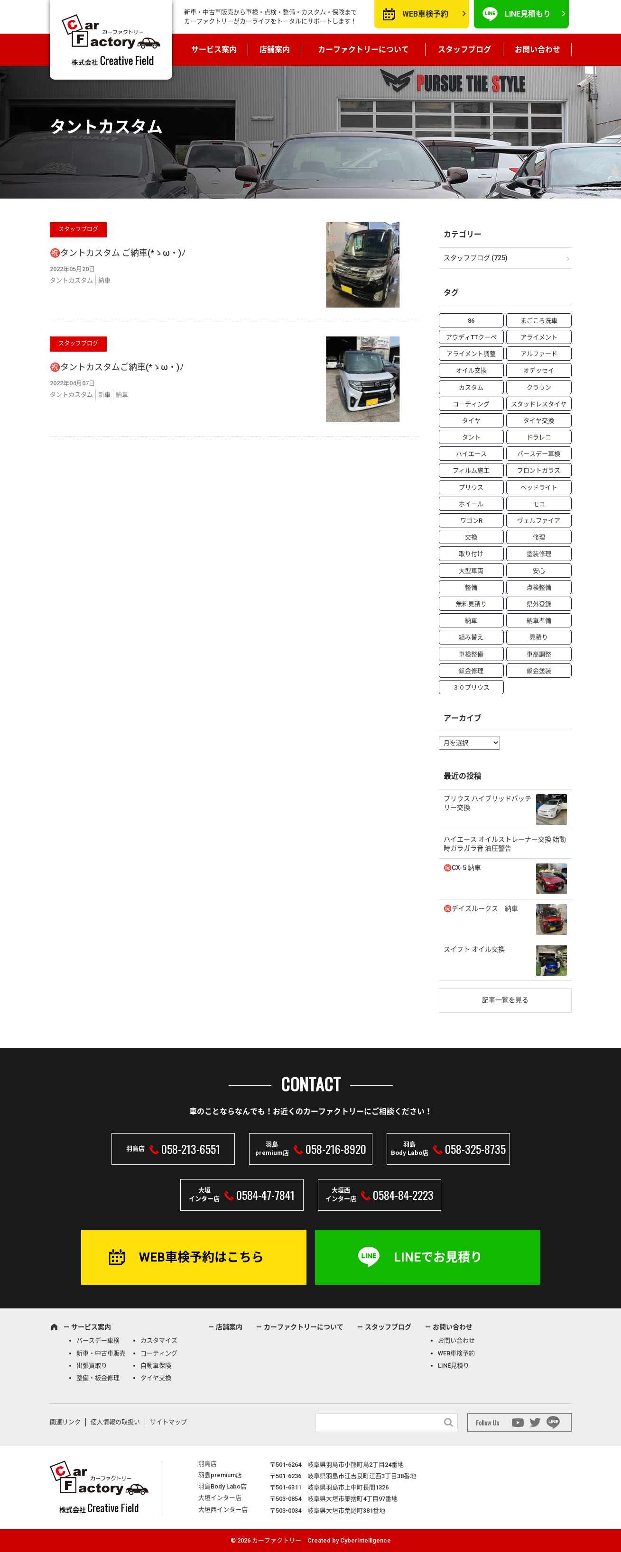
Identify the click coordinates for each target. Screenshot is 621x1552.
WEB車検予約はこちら (201, 1257)
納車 (104, 280)
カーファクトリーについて (363, 49)
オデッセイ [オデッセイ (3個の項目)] (538, 370)
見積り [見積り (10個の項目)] (538, 637)
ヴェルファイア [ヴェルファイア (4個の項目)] (538, 520)
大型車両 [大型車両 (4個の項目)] (471, 570)
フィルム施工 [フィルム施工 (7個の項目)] (471, 470)
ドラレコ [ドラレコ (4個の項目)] (539, 437)
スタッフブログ (464, 49)
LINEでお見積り (438, 1257)
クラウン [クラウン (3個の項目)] (539, 387)
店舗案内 (275, 49)
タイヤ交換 (155, 1377)
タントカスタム (71, 280)
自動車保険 (155, 1365)
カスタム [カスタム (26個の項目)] (471, 387)
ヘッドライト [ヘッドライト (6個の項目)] (538, 487)
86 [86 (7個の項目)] (471, 320)
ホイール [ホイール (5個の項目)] (471, 504)
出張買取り (91, 1365)
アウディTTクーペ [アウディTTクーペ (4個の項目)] (471, 337)
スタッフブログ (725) (476, 258)
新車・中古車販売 (101, 1353)
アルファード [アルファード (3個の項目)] (538, 353)
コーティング (158, 1353)
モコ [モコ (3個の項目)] (539, 504)
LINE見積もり (528, 13)
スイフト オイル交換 (474, 949)
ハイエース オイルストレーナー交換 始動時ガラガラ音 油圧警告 (505, 844)
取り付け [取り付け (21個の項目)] (471, 553)
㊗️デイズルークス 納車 (481, 908)
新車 (104, 394)
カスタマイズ (158, 1340)
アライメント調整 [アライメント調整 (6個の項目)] (471, 353)
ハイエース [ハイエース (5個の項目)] (471, 453)
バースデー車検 (98, 1340)
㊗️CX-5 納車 (462, 867)
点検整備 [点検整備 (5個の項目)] (539, 587)
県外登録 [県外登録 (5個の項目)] (539, 604)
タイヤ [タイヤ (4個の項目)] (471, 420)
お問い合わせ (537, 49)
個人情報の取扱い (115, 1421)
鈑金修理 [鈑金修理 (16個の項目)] (471, 670)
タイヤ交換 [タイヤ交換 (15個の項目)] (538, 420)
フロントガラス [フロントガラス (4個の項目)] (538, 470)
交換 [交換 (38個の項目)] (471, 537)
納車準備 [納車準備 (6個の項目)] (539, 620)
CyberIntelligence (365, 1540)
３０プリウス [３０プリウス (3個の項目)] (471, 687)
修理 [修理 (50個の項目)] (539, 537)
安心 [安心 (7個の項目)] (539, 570)
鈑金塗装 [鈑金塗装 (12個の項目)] (539, 670)
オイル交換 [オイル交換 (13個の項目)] (471, 370)
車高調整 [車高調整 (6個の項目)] (539, 654)
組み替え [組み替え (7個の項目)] (471, 637)
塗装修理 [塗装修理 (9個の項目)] (539, 553)
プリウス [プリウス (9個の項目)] (471, 487)
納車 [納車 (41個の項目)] (471, 620)
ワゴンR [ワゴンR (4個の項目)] (471, 520)
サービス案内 (214, 49)
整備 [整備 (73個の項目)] (471, 587)
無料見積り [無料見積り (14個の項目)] (471, 604)
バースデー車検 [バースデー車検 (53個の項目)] (538, 453)
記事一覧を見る (505, 1000)
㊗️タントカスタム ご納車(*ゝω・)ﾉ (117, 253)
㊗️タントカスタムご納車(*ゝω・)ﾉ (117, 367)
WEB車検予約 (425, 13)
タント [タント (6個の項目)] (471, 437)
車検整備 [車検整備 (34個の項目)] (471, 654)
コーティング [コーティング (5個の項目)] (471, 404)
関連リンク (65, 1421)
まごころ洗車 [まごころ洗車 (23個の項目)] (538, 320)
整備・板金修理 (98, 1377)
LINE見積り (453, 1365)
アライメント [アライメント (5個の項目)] (538, 337)
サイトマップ (168, 1421)
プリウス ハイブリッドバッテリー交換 (487, 803)
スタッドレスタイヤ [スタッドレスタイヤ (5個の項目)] (538, 404)
